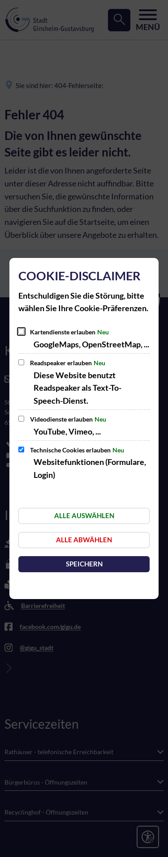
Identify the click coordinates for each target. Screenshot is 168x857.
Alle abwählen (84, 540)
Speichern (84, 564)
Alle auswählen (84, 515)
